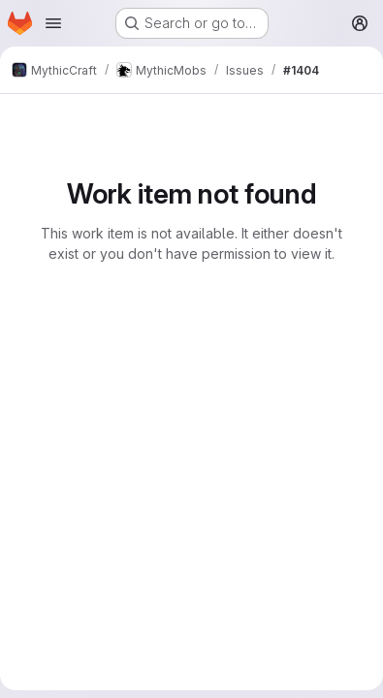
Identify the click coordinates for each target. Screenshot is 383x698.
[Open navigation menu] (53, 23)
